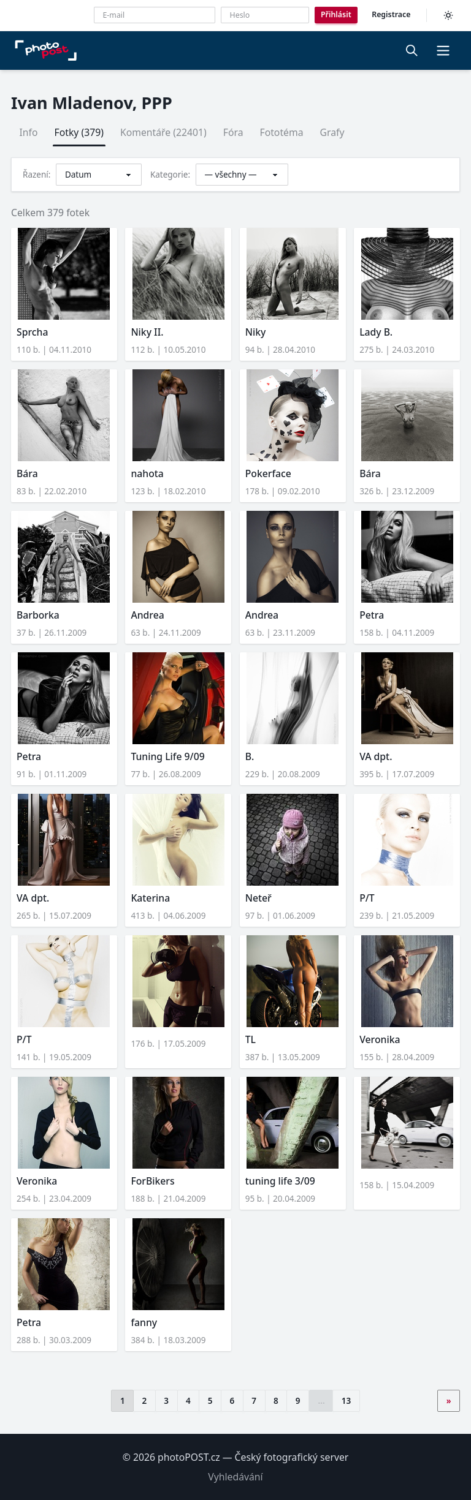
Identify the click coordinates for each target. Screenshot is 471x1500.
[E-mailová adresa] (154, 15)
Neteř (258, 898)
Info (29, 132)
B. (249, 756)
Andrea (147, 615)
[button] (443, 50)
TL (250, 1039)
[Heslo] (265, 15)
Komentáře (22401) (163, 132)
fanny (144, 1322)
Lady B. (375, 332)
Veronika (379, 1039)
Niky (255, 332)
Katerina (150, 898)
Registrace (391, 14)
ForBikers (152, 1181)
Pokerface (268, 473)
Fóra (233, 132)
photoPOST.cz (189, 1457)
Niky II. (147, 332)
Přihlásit (336, 14)
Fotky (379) (79, 132)
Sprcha (32, 332)
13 (346, 1400)
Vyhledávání (235, 1476)
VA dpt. (375, 756)
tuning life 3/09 (280, 1181)
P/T (367, 898)
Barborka (38, 615)
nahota (147, 473)
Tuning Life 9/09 (167, 756)
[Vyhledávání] (412, 50)
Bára (27, 473)
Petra (371, 615)
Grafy (332, 132)
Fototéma (281, 132)
